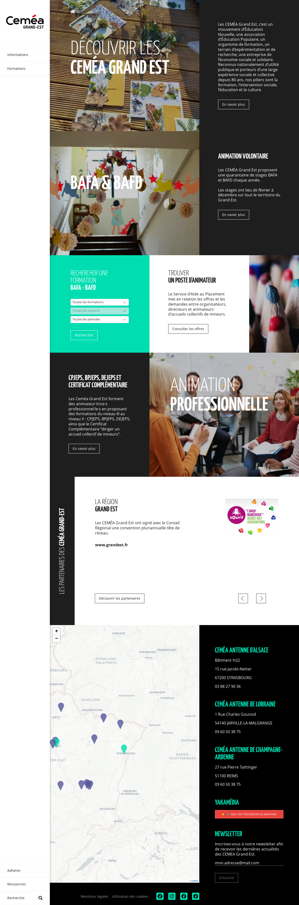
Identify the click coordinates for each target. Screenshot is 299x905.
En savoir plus (233, 104)
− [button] (56, 639)
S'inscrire (226, 877)
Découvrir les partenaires (119, 598)
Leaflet (194, 880)
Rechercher (84, 335)
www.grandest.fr (111, 545)
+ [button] (56, 631)
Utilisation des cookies (130, 896)
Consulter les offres (188, 328)
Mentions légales (94, 896)
